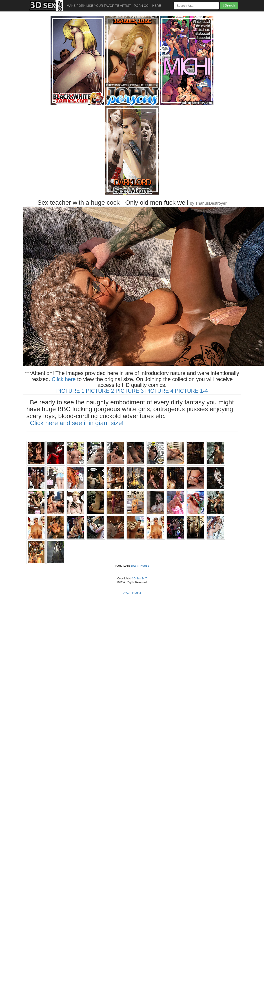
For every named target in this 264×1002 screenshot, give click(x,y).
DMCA (136, 593)
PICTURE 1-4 (191, 391)
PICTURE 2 (100, 391)
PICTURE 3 (129, 391)
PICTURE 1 (70, 391)
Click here (64, 379)
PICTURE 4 (159, 391)
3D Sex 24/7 (139, 578)
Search (229, 5)
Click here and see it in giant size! (77, 422)
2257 (126, 593)
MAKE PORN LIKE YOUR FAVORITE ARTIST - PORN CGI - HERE (114, 5)
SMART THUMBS (140, 566)
